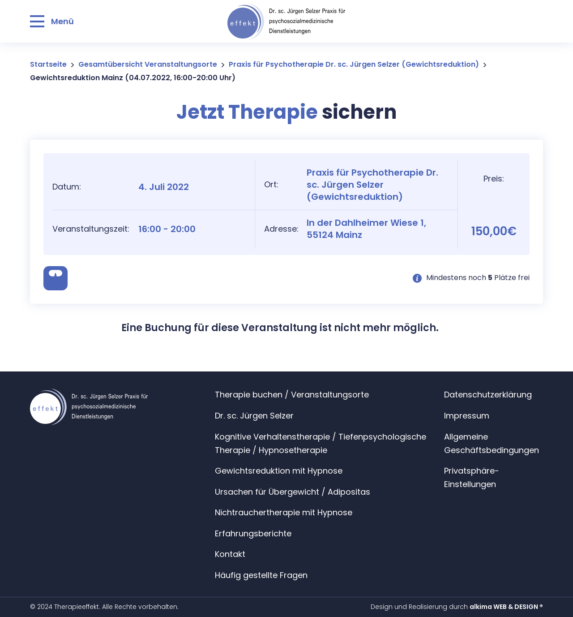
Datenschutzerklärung (488, 394)
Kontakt (230, 554)
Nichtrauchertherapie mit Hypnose (283, 512)
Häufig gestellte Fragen (261, 575)
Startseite (48, 64)
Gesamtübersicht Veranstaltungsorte (147, 64)
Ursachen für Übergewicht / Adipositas (292, 491)
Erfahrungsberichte (253, 533)
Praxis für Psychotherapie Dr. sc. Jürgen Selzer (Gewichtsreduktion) (354, 64)
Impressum (466, 415)
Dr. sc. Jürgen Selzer (254, 415)
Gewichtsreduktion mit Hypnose (278, 470)
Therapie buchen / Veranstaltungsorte (292, 394)
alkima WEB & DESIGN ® (506, 606)
